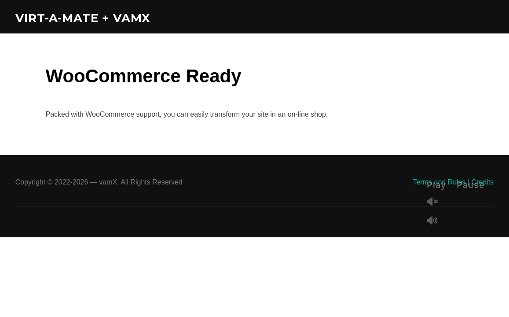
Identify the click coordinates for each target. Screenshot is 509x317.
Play (436, 185)
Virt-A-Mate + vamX (82, 18)
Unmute (435, 202)
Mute (435, 221)
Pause (471, 185)
